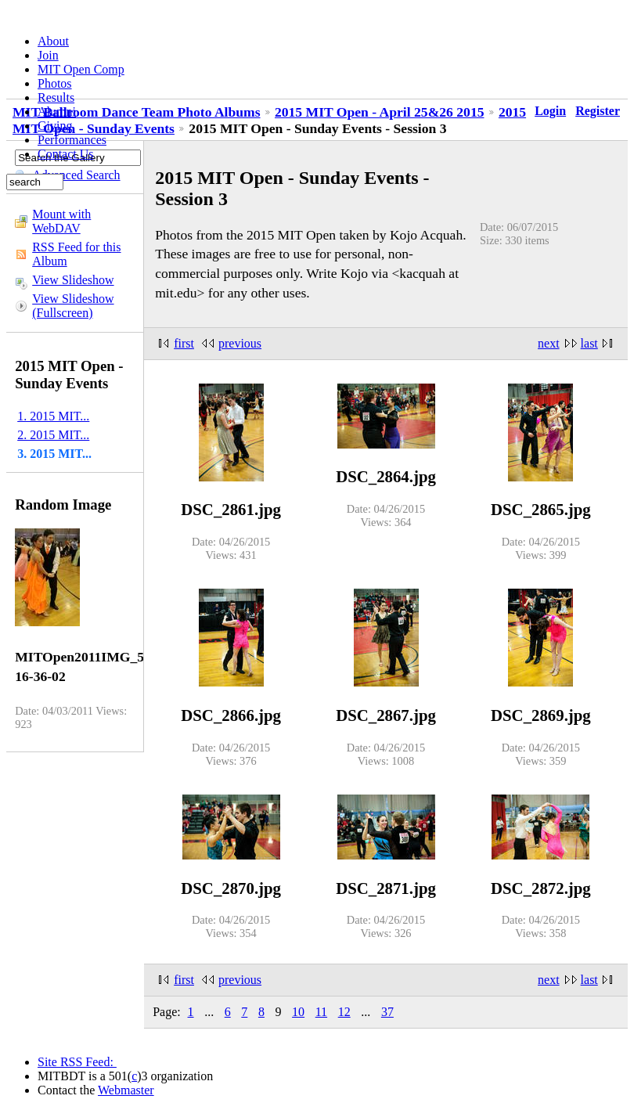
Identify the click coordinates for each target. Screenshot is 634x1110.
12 (344, 1011)
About (53, 41)
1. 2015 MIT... (53, 416)
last (589, 343)
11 (321, 1011)
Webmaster (126, 1090)
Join (48, 55)
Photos (55, 83)
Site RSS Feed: (77, 1062)
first (184, 343)
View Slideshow (72, 280)
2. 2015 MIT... (53, 434)
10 (298, 1011)
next (549, 343)
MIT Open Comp (81, 69)
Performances (72, 139)
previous (239, 343)
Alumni (57, 111)
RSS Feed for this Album (76, 254)
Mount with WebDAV (61, 221)
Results (56, 97)
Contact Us (66, 153)
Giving (55, 125)
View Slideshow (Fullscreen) (72, 305)
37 (387, 1011)
